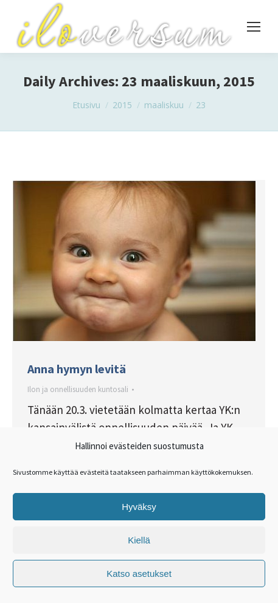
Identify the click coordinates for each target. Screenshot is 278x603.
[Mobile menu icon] (254, 27)
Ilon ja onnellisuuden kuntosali (77, 389)
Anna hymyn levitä (76, 368)
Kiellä (139, 540)
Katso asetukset (139, 573)
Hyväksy (139, 506)
